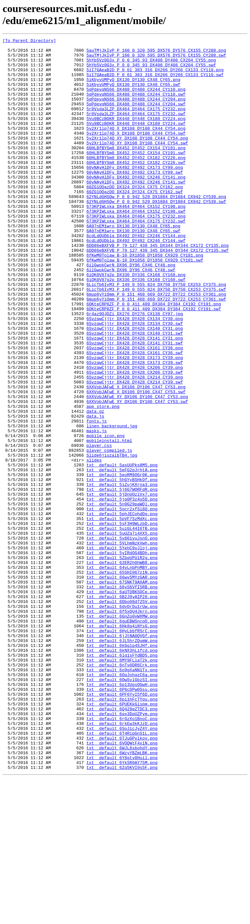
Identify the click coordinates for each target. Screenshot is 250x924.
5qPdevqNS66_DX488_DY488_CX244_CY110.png (135, 100)
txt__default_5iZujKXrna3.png (121, 574)
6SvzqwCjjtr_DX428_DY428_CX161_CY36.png (134, 410)
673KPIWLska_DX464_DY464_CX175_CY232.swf (135, 258)
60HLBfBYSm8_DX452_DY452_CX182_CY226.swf (135, 188)
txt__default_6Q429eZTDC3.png (121, 843)
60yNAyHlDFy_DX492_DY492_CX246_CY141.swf (135, 211)
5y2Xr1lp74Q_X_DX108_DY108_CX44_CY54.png (135, 147)
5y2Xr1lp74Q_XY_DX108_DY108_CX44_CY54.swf (137, 164)
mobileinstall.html (109, 521)
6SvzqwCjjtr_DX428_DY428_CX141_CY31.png (134, 398)
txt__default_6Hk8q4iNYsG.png (121, 744)
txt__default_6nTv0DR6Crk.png (121, 791)
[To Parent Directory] (29, 41)
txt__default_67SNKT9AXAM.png (121, 691)
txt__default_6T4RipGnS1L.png (121, 873)
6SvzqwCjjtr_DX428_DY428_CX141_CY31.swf (134, 404)
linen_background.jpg (111, 504)
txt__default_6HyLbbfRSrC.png (121, 750)
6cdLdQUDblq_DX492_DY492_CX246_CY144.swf (135, 281)
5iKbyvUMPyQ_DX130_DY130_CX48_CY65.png (133, 88)
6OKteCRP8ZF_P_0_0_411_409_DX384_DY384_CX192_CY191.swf (153, 363)
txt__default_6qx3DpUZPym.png (121, 849)
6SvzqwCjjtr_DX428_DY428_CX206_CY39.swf (134, 439)
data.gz (95, 486)
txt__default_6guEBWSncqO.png (121, 738)
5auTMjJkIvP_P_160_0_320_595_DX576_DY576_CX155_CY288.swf (156, 59)
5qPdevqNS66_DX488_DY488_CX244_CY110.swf (135, 106)
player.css (99, 527)
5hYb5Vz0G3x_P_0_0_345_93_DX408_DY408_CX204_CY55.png (151, 65)
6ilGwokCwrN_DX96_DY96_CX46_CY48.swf (130, 316)
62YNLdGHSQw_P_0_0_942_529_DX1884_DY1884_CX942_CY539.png (156, 229)
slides (94, 545)
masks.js (96, 510)
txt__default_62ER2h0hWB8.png (121, 668)
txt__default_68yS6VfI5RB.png (121, 697)
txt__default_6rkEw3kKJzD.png (121, 861)
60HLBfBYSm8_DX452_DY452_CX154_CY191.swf (135, 176)
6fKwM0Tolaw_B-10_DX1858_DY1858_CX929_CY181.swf (144, 305)
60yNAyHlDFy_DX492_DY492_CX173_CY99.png (134, 193)
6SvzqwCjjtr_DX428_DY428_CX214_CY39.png (134, 445)
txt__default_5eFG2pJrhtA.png (121, 556)
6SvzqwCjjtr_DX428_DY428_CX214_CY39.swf (134, 451)
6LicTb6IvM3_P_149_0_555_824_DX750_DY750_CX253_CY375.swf (156, 340)
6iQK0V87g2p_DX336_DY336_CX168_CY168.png (135, 322)
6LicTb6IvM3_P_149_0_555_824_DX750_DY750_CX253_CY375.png (156, 334)
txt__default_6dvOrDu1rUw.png (121, 720)
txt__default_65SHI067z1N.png (121, 679)
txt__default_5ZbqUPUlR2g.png (121, 662)
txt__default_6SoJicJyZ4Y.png (121, 867)
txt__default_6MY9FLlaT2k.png (121, 785)
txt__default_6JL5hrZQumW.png (121, 761)
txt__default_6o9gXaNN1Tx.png (121, 796)
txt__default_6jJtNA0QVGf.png (121, 755)
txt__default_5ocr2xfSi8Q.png (121, 603)
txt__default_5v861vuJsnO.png (121, 638)
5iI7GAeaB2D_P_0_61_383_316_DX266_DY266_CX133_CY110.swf (154, 82)
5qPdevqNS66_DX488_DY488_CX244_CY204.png (135, 111)
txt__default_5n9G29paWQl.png (121, 597)
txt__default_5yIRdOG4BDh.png (121, 656)
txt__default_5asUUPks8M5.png (121, 551)
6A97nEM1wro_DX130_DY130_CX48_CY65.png (133, 264)
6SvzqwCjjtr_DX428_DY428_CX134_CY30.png (134, 375)
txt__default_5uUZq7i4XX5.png (121, 633)
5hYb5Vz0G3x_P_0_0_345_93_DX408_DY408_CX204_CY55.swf (151, 71)
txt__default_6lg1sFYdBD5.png (121, 779)
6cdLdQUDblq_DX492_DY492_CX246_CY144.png (135, 275)
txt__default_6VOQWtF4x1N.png (121, 884)
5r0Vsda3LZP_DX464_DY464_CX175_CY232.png (135, 123)
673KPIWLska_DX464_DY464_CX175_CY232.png (135, 252)
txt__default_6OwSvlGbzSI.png (121, 808)
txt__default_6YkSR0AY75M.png (121, 908)
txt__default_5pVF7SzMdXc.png (121, 615)
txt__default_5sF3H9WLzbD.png (121, 621)
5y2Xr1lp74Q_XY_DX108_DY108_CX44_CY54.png (137, 158)
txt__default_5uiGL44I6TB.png (121, 627)
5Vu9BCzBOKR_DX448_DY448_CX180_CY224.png (135, 135)
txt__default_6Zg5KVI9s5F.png (121, 914)
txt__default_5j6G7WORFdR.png (121, 580)
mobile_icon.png (105, 515)
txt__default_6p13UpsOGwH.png (121, 814)
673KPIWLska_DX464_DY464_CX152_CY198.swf (135, 246)
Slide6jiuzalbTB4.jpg (111, 539)
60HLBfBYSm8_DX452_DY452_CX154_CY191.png (135, 170)
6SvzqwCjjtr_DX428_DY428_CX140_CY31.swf (134, 392)
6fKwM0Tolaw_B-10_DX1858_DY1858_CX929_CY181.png (144, 299)
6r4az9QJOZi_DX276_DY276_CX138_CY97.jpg (134, 369)
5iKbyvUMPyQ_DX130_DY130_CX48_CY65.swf (133, 94)
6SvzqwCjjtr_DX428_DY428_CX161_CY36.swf (134, 416)
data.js (95, 492)
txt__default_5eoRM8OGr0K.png (121, 562)
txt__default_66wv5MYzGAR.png (121, 685)
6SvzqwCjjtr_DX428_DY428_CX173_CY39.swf (134, 428)
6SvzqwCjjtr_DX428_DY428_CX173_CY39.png (134, 422)
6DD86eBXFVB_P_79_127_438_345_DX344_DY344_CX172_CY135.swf (157, 293)
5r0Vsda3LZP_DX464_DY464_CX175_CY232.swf (135, 129)
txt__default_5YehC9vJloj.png (121, 650)
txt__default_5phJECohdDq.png (121, 609)
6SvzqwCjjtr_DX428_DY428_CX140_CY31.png (134, 387)
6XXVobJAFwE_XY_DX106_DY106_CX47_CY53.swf (137, 474)
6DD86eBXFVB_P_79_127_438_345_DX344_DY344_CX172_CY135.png (157, 287)
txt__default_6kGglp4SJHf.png (121, 767)
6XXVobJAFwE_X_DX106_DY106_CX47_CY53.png (135, 457)
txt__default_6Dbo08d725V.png (121, 714)
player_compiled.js (109, 533)
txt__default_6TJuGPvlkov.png (121, 878)
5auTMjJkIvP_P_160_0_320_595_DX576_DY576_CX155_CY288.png (156, 53)
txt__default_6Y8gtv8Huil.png (121, 902)
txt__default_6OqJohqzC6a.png (121, 802)
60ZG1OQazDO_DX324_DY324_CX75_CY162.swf (134, 223)
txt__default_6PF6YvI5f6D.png (121, 826)
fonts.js (96, 498)
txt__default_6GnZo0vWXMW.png (121, 732)
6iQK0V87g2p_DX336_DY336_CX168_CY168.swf (135, 328)
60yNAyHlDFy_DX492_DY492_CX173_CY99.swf (134, 199)
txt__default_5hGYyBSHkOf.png (121, 568)
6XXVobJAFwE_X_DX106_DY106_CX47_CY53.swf (135, 463)
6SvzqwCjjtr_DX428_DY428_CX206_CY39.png (134, 433)
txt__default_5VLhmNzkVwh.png (121, 644)
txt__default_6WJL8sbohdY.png (121, 890)
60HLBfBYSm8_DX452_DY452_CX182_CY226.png (135, 182)
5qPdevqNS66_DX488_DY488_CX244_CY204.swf (135, 117)
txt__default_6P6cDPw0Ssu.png (121, 820)
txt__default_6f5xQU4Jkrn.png (121, 726)
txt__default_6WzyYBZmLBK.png (121, 896)
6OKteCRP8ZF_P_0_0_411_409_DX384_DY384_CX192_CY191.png (153, 357)
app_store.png (102, 480)
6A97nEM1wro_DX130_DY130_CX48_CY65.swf (133, 270)
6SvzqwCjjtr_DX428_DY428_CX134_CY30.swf (134, 381)
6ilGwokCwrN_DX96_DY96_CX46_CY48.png (130, 311)
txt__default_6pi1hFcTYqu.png (121, 832)
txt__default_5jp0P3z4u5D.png (121, 592)
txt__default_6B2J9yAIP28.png (121, 709)
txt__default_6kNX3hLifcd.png (121, 773)
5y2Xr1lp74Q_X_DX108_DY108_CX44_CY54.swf (135, 152)
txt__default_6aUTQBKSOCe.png (121, 703)
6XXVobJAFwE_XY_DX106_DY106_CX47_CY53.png (137, 469)
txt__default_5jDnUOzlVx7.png (121, 586)
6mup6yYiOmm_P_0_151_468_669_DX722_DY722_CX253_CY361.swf (156, 352)
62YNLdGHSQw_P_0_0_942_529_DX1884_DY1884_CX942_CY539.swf (156, 234)
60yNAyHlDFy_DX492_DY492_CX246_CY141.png (135, 205)
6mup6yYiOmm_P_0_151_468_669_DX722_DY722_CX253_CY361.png (156, 346)
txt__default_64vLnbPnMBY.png (121, 673)
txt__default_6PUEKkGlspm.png (121, 837)
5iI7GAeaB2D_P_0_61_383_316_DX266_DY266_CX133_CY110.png (154, 76)
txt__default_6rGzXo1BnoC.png (121, 855)
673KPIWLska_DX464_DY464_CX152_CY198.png (135, 240)
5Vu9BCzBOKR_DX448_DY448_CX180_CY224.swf (135, 141)
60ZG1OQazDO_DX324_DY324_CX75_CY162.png (134, 217)
